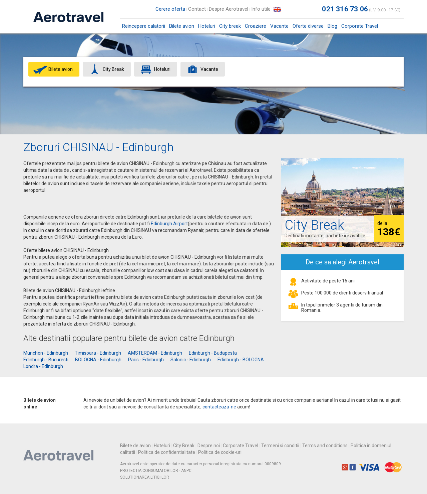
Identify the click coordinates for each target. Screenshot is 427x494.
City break (230, 26)
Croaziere (255, 26)
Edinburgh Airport (169, 223)
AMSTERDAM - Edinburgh (155, 353)
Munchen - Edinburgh (45, 353)
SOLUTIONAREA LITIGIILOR (144, 477)
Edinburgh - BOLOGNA (241, 359)
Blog (332, 26)
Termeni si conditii (280, 445)
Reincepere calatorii (143, 26)
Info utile (261, 9)
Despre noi (208, 445)
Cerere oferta (170, 9)
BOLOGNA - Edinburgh (98, 359)
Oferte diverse (308, 26)
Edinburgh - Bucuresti (45, 359)
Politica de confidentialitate (166, 452)
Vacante (279, 26)
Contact (197, 9)
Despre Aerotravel (228, 9)
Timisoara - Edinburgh (98, 353)
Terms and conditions (325, 445)
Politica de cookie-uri (220, 452)
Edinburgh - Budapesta (213, 353)
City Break (183, 445)
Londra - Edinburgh (43, 366)
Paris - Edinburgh (146, 359)
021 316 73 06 (345, 9)
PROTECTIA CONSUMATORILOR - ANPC (155, 470)
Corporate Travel (359, 26)
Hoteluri (206, 26)
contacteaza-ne (219, 406)
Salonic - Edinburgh (190, 359)
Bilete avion (181, 28)
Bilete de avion (135, 445)
